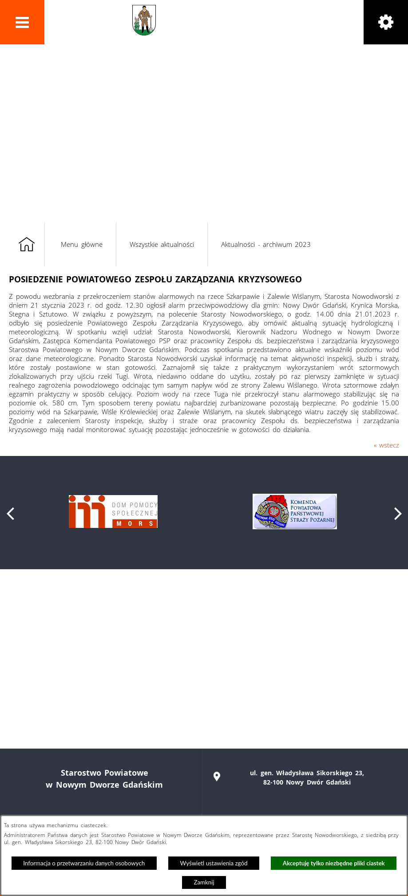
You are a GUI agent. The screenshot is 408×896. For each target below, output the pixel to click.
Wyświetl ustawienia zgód (214, 863)
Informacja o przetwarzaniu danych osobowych (84, 863)
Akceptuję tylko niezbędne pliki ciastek (334, 863)
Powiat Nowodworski (217, 20)
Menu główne (81, 244)
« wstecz (386, 444)
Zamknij (204, 882)
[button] (22, 22)
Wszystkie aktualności (162, 244)
